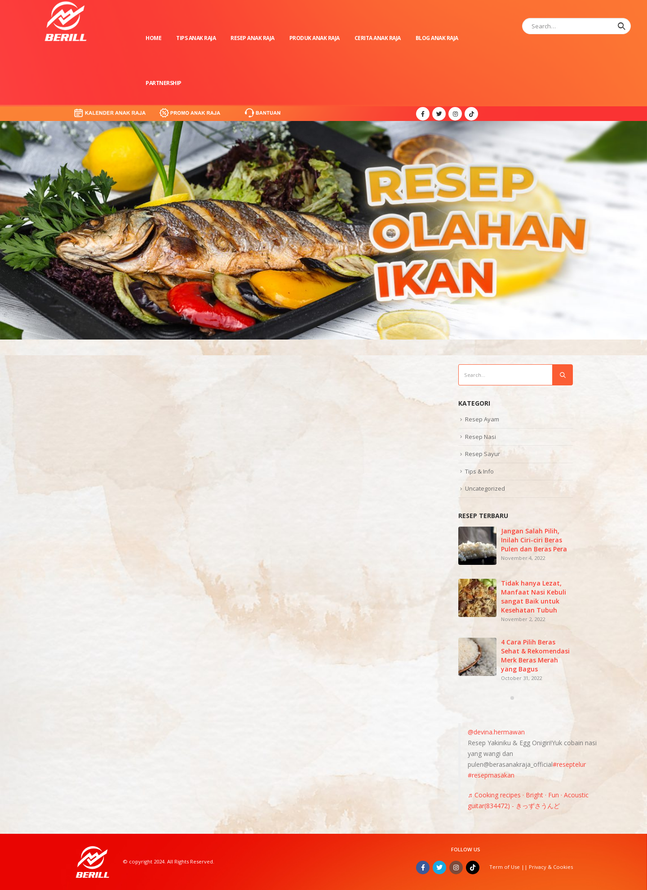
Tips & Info (479, 471)
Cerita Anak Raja (378, 38)
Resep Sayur (482, 454)
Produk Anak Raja (314, 38)
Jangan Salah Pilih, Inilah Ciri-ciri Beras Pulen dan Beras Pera (534, 540)
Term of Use (505, 866)
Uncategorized (485, 488)
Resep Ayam (482, 419)
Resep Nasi (480, 437)
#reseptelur (569, 764)
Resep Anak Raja (252, 38)
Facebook (423, 867)
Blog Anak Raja (437, 38)
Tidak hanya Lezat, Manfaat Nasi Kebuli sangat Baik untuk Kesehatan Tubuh (533, 596)
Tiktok (472, 867)
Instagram (456, 867)
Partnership (164, 83)
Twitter (439, 867)
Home (153, 38)
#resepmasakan (491, 775)
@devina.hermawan (496, 732)
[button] (512, 698)
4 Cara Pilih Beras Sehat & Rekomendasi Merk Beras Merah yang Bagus (535, 655)
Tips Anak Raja (196, 38)
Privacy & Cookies (551, 866)
